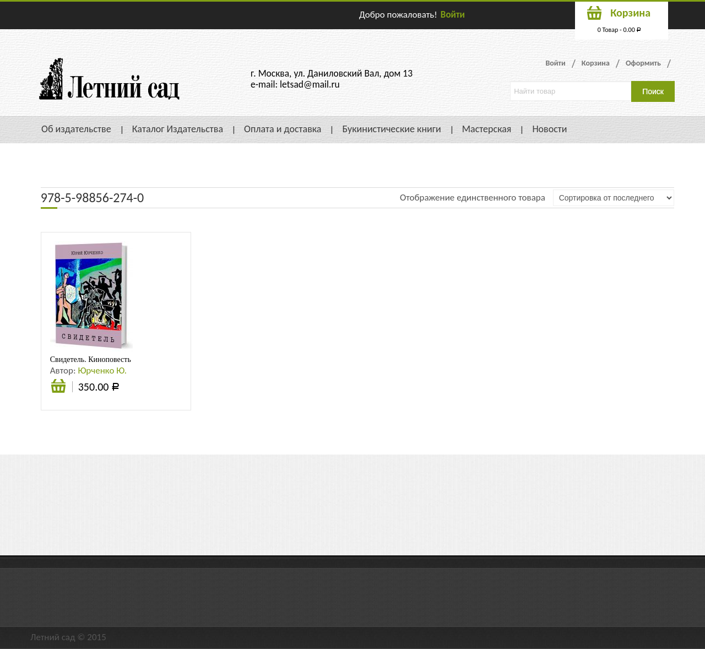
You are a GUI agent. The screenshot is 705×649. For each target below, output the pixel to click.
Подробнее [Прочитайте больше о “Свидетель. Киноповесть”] (58, 387)
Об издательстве (76, 129)
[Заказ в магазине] (613, 198)
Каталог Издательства (177, 129)
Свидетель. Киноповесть (90, 359)
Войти (453, 14)
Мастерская (487, 129)
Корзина (596, 63)
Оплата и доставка (282, 129)
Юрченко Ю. (102, 370)
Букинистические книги (391, 129)
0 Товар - (620, 30)
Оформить (643, 63)
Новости (549, 129)
